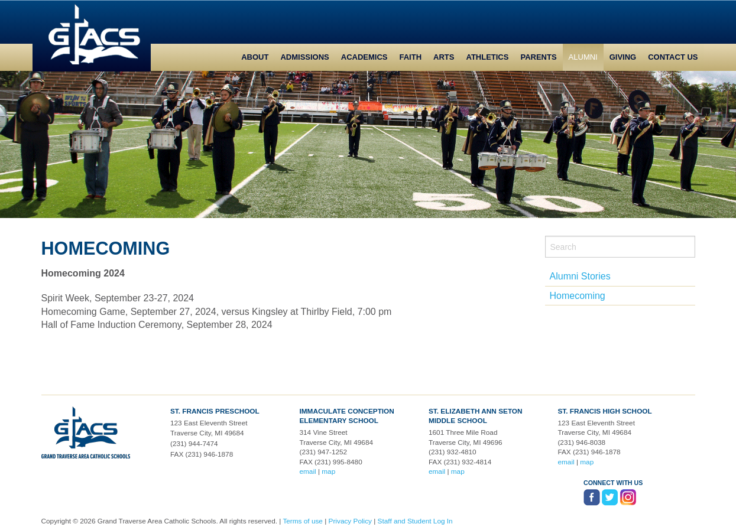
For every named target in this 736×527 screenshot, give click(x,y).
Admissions (304, 57)
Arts (443, 57)
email (307, 471)
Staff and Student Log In (415, 521)
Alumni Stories (580, 276)
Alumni (583, 57)
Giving (623, 57)
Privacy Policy (350, 521)
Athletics (487, 57)
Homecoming (577, 296)
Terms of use (303, 521)
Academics (364, 57)
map (328, 471)
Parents (538, 57)
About (254, 57)
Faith (411, 57)
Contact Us (673, 57)
